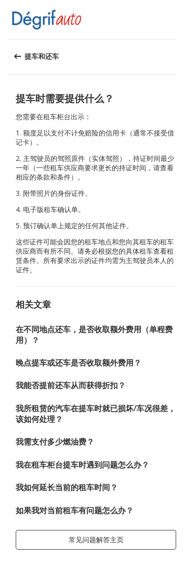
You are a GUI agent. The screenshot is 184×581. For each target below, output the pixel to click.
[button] (173, 19)
